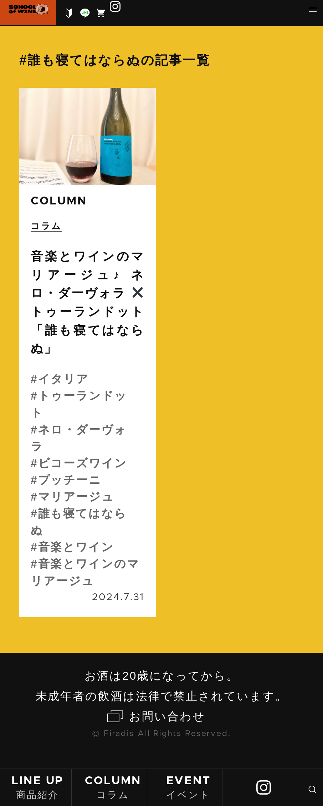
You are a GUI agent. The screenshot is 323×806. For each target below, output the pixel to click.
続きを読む (87, 352)
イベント (188, 787)
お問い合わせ (167, 716)
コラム (113, 787)
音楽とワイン (76, 547)
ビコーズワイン (82, 463)
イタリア (63, 378)
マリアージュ (76, 496)
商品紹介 (37, 787)
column (59, 201)
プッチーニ (70, 479)
